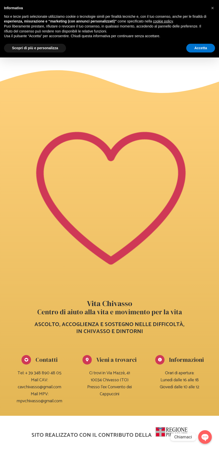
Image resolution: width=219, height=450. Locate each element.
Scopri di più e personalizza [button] (35, 48)
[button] (212, 8)
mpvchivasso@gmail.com (39, 401)
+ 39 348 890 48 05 (43, 373)
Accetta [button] (200, 48)
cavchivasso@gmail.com (39, 387)
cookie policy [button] (163, 21)
